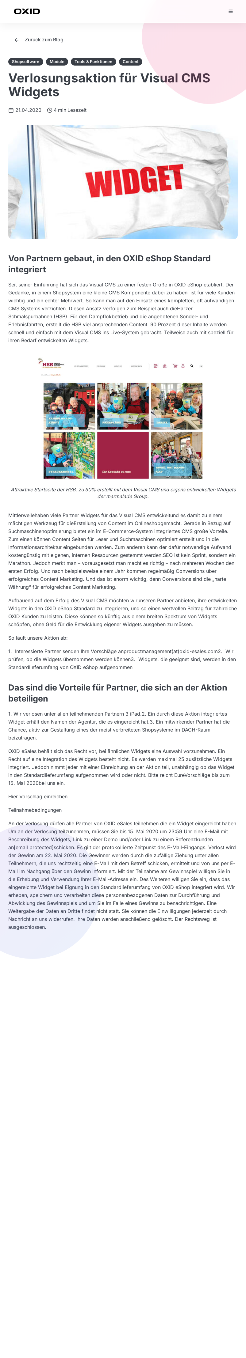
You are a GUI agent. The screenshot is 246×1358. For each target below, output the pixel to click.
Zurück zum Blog (38, 40)
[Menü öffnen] (230, 11)
